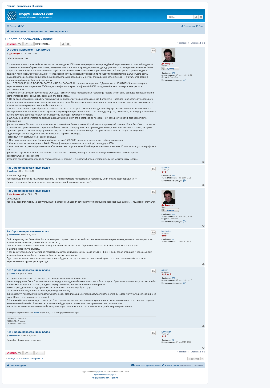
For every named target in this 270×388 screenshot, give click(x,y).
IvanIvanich (166, 231)
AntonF (165, 270)
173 (173, 73)
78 (173, 239)
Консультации (24, 6)
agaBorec (166, 168)
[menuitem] (20, 26)
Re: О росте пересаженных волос (28, 167)
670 (173, 278)
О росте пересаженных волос (29, 39)
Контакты (38, 6)
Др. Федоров (167, 64)
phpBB (99, 372)
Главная (11, 6)
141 (173, 176)
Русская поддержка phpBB (105, 375)
